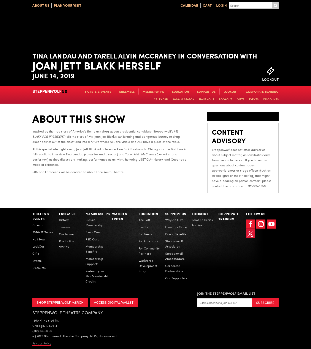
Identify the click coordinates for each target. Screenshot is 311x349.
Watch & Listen (119, 216)
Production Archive (66, 243)
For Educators (148, 241)
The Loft (144, 220)
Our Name (66, 234)
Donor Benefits (175, 234)
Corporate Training (262, 91)
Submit (275, 5)
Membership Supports (94, 261)
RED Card (93, 239)
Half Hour (206, 99)
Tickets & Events (98, 91)
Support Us (206, 91)
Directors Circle (176, 227)
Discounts (271, 99)
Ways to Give (174, 220)
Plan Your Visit (67, 5)
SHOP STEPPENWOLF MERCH (60, 302)
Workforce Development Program (148, 265)
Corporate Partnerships (174, 268)
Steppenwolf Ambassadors (174, 256)
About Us (40, 5)
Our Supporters (176, 278)
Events (254, 99)
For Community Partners (149, 251)
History (64, 220)
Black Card (93, 232)
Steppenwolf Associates (174, 243)
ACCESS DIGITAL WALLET (113, 302)
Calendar (189, 5)
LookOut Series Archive (202, 222)
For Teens (145, 234)
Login (221, 5)
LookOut (231, 91)
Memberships (153, 91)
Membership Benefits (94, 249)
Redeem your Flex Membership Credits (97, 276)
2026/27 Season (183, 99)
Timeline (64, 227)
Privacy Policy (41, 343)
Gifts (240, 99)
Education (180, 91)
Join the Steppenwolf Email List (226, 293)
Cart (207, 5)
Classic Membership (94, 222)
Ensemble (127, 91)
